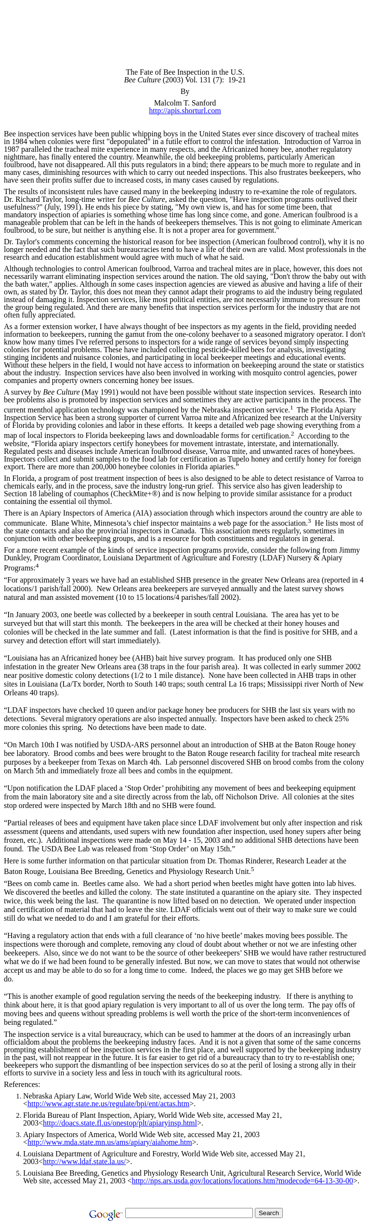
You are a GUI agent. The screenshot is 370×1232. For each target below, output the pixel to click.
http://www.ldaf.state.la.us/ (84, 1161)
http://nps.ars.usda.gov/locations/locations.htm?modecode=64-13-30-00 (242, 1181)
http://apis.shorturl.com (185, 110)
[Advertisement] (185, 25)
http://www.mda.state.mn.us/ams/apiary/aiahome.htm (109, 1142)
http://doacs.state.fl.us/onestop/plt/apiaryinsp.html (120, 1123)
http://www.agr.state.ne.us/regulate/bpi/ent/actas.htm (108, 1104)
